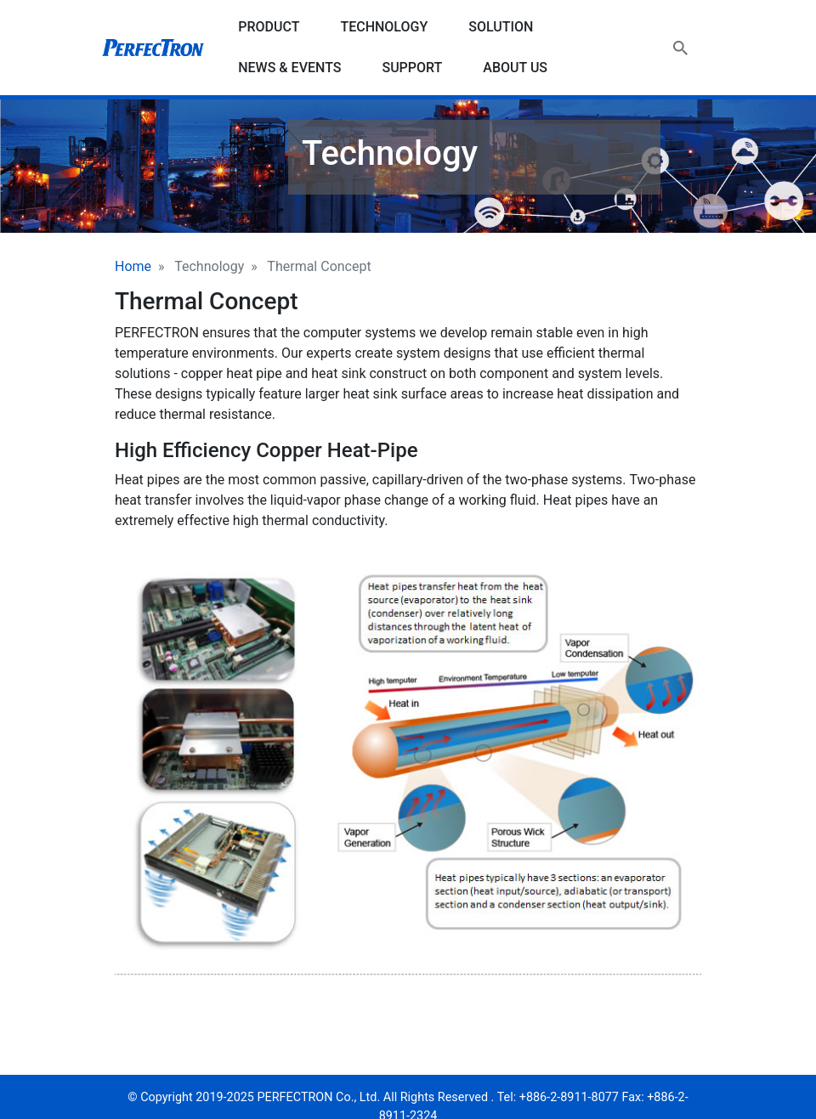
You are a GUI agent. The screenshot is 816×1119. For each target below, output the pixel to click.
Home (133, 266)
